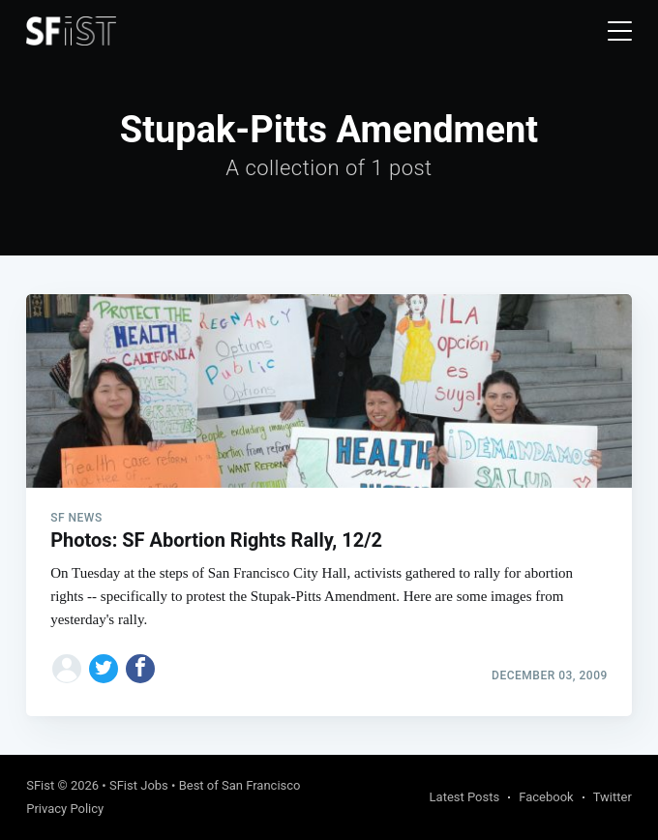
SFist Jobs (138, 785)
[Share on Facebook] (140, 668)
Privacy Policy (65, 808)
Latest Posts (465, 797)
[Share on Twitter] (103, 668)
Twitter (612, 797)
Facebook (546, 797)
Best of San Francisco (240, 785)
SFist (40, 785)
